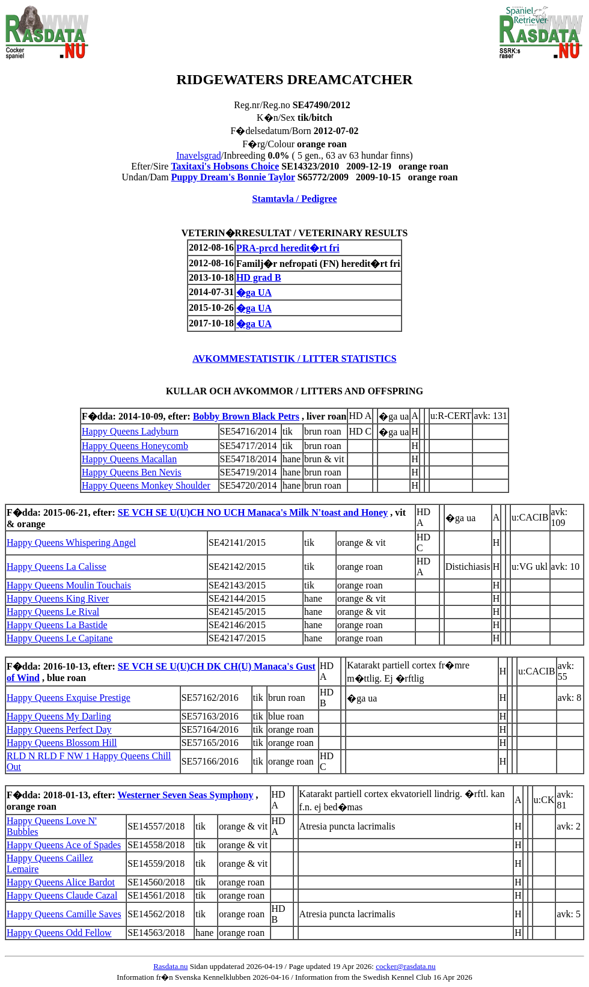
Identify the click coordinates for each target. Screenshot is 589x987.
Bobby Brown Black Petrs (246, 416)
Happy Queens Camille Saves (64, 914)
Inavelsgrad (198, 155)
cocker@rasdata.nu (406, 966)
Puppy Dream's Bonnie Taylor (233, 177)
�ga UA (254, 292)
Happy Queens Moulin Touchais (69, 585)
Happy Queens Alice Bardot (61, 882)
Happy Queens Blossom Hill (62, 743)
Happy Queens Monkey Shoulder (146, 485)
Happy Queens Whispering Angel (71, 542)
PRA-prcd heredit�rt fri (288, 248)
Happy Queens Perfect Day (59, 729)
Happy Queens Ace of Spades (64, 845)
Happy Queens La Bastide (57, 625)
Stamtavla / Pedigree (294, 199)
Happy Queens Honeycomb (135, 446)
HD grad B (258, 277)
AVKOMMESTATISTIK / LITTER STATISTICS (294, 358)
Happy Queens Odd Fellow (59, 932)
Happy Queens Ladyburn (130, 431)
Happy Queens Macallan (129, 459)
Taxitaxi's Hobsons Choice (225, 166)
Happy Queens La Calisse (56, 566)
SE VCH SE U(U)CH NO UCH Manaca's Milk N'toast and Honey (253, 512)
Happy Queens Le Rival (53, 612)
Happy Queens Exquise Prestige (68, 697)
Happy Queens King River (58, 598)
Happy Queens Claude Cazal (62, 895)
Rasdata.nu (170, 966)
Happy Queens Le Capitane (59, 638)
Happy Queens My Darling (59, 716)
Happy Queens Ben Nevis (132, 472)
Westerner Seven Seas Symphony (186, 795)
